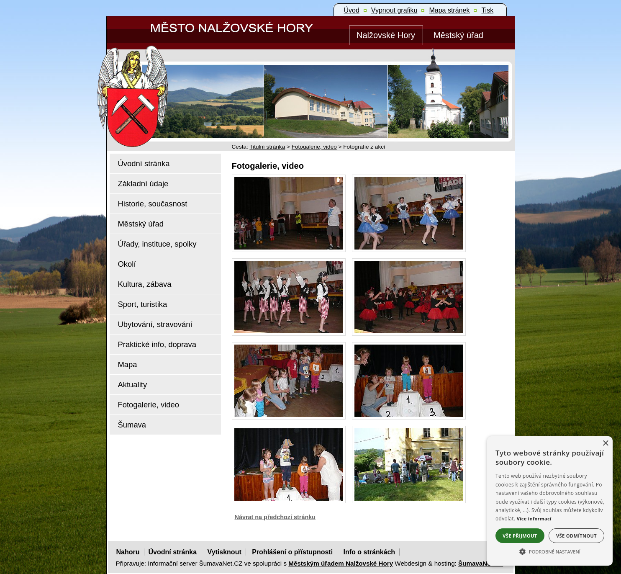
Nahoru (128, 552)
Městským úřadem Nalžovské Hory (340, 563)
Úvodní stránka (173, 552)
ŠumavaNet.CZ (480, 563)
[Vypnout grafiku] (394, 10)
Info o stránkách (369, 552)
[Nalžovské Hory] (386, 35)
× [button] (605, 443)
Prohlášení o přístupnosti (292, 552)
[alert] (550, 501)
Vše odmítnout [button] (576, 536)
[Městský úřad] (458, 35)
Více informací (534, 518)
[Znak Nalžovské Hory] (156, 84)
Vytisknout (224, 552)
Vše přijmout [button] (520, 536)
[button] (549, 551)
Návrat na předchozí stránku (275, 517)
